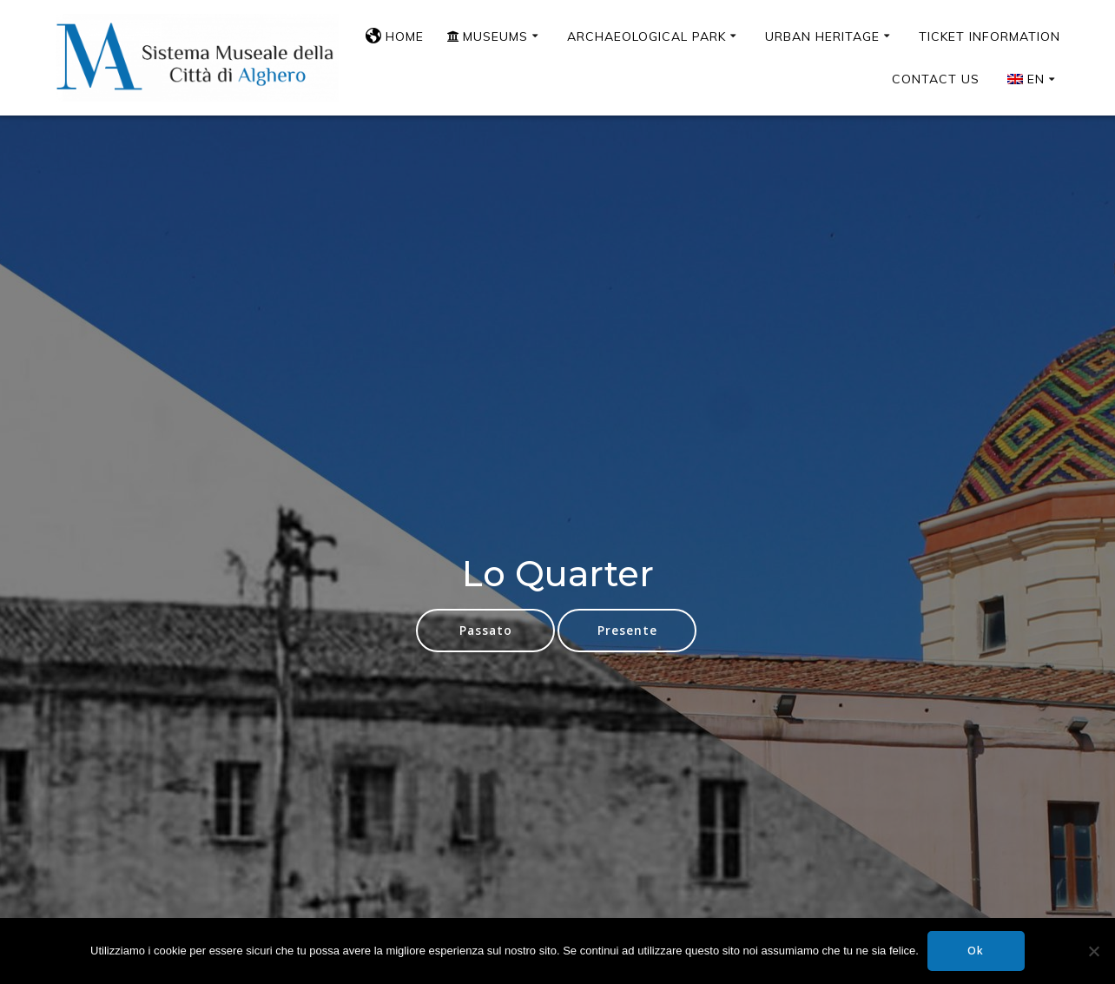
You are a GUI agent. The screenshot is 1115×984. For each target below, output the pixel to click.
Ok (975, 950)
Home (395, 36)
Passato (485, 630)
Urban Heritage (822, 36)
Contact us (936, 79)
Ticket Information (989, 36)
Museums (487, 36)
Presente (627, 630)
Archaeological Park (646, 36)
